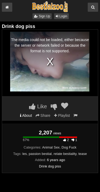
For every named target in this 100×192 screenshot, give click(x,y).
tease (82, 154)
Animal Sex (51, 147)
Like (38, 106)
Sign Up (42, 16)
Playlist (62, 115)
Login (61, 16)
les (24, 154)
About (26, 115)
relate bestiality (65, 154)
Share (43, 115)
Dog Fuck (69, 147)
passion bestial (40, 154)
